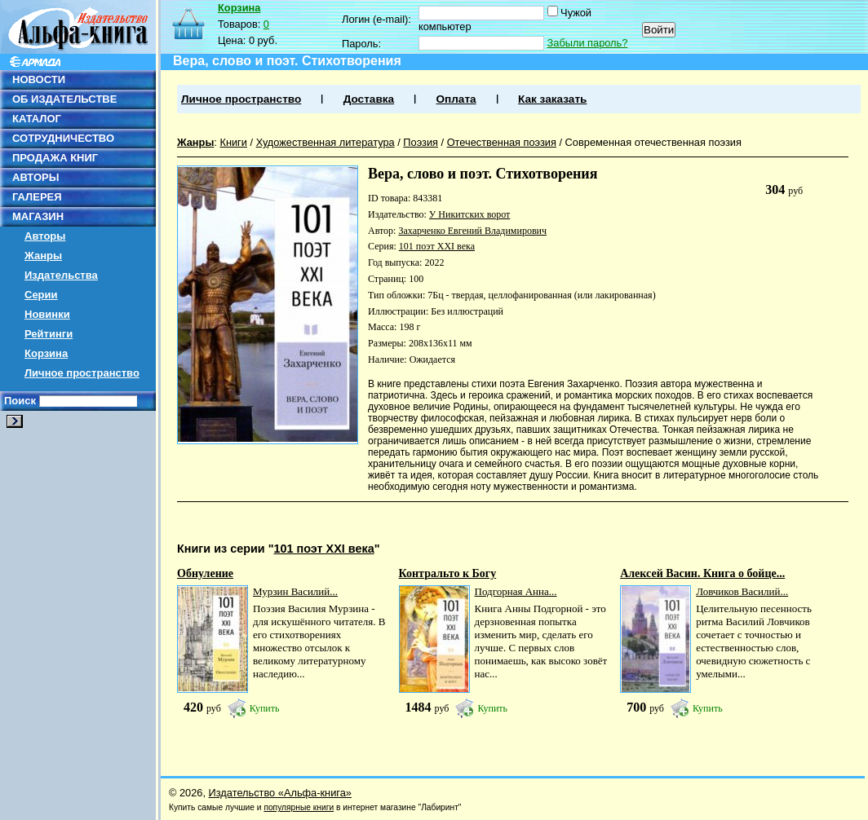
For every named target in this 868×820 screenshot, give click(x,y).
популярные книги (299, 807)
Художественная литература (325, 142)
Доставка (368, 99)
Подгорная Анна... (516, 591)
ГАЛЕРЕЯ (37, 197)
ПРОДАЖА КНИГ (55, 158)
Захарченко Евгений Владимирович (472, 230)
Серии (41, 295)
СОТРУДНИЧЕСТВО (63, 138)
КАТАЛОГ (36, 118)
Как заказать (552, 99)
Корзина (46, 353)
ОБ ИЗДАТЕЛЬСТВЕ (64, 99)
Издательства (61, 275)
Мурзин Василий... (295, 591)
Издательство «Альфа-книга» (280, 793)
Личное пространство (82, 373)
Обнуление (205, 573)
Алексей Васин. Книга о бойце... (702, 573)
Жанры (43, 255)
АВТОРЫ (35, 177)
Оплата (456, 99)
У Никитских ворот (469, 214)
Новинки (47, 314)
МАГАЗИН (38, 216)
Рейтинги (48, 334)
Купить (265, 708)
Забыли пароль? (587, 43)
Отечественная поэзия (501, 142)
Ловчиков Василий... (742, 591)
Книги (233, 142)
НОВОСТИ (38, 79)
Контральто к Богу (448, 573)
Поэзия (420, 142)
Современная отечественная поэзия (653, 142)
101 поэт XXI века (437, 246)
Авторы (44, 236)
